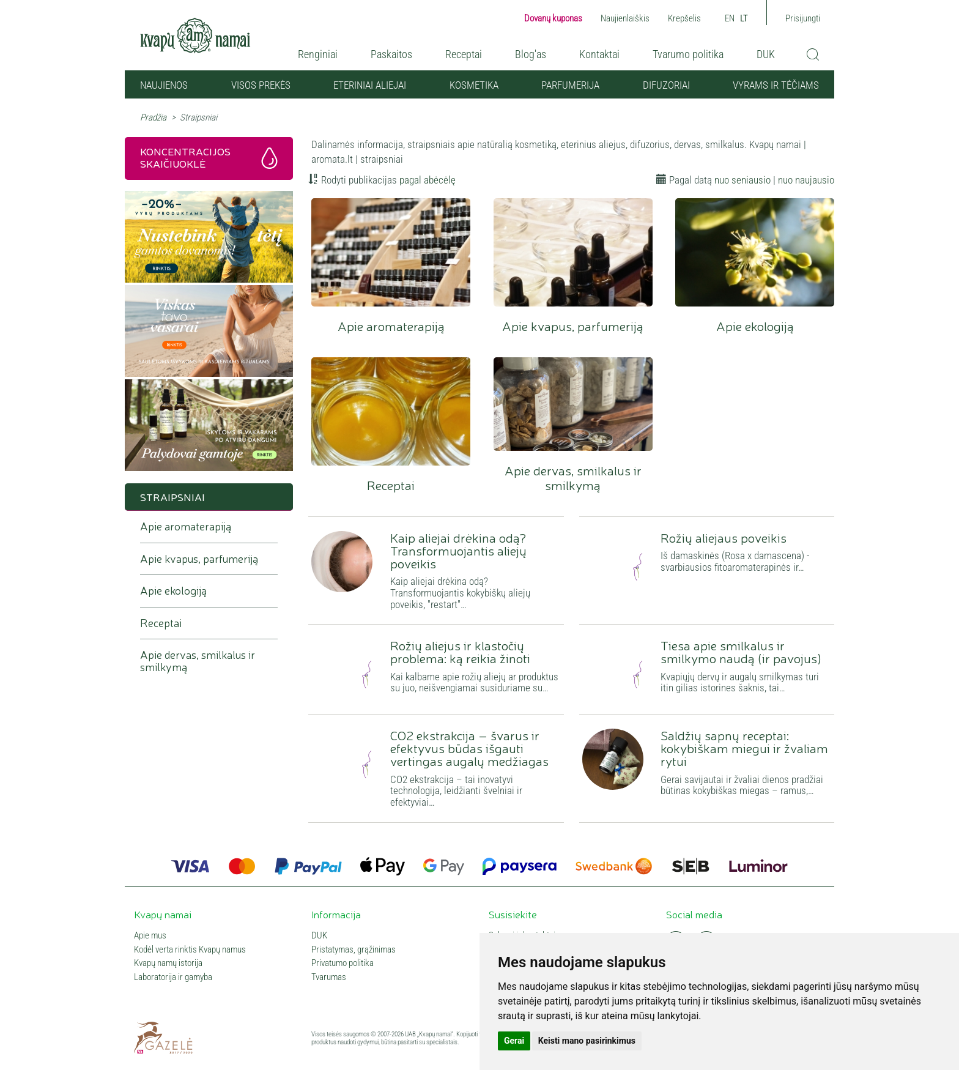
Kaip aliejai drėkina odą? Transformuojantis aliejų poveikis (458, 550)
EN (730, 18)
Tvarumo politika (688, 54)
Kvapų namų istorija (168, 963)
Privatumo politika (342, 963)
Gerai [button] (514, 1041)
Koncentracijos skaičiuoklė (185, 157)
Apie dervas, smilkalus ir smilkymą (573, 404)
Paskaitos (391, 54)
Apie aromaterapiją (390, 252)
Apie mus (150, 936)
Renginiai (318, 54)
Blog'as (530, 54)
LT (744, 18)
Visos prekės (261, 85)
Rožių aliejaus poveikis (724, 537)
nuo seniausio (742, 180)
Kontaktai (599, 54)
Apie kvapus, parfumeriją (573, 252)
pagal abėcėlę (427, 180)
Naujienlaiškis (625, 18)
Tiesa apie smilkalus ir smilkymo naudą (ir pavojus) (741, 651)
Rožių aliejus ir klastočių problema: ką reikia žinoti (460, 651)
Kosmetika (474, 85)
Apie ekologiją (754, 252)
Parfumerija (570, 85)
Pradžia (153, 117)
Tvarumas (328, 977)
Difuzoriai (666, 85)
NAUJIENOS (164, 85)
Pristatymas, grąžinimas (353, 950)
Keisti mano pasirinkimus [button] (586, 1041)
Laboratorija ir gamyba (173, 977)
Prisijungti (802, 18)
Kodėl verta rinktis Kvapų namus (190, 950)
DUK (766, 54)
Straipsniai (172, 496)
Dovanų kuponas (553, 18)
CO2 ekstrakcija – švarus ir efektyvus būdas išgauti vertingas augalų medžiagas (469, 747)
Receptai (463, 54)
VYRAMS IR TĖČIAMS (776, 85)
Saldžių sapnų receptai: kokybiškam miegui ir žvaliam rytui (744, 747)
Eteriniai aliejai (369, 85)
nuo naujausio (806, 180)
